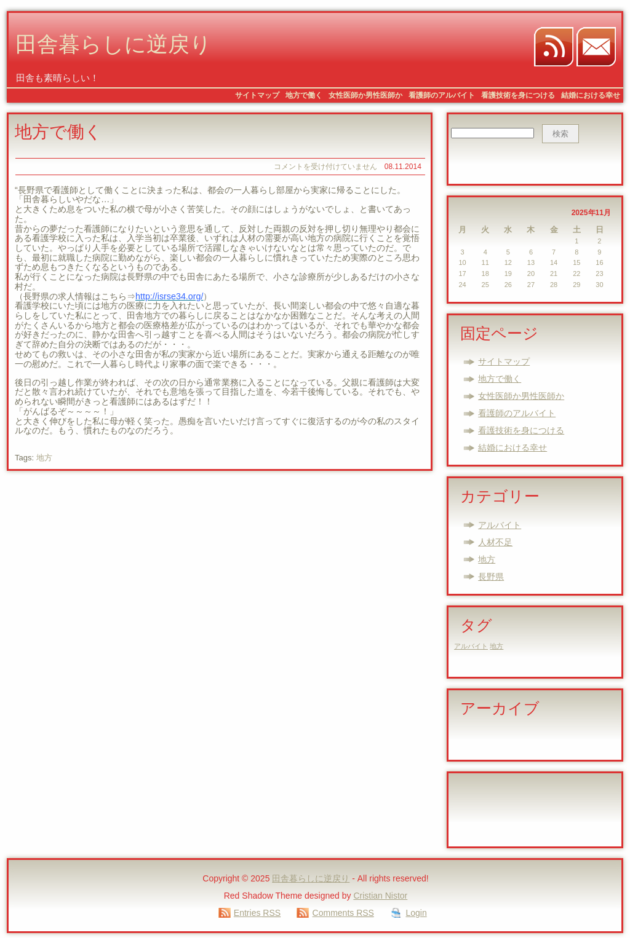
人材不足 (495, 542)
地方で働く (303, 95)
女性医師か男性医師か (365, 95)
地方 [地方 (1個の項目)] (496, 646)
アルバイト (499, 525)
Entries (257, 913)
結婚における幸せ (590, 95)
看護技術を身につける (518, 95)
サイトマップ (257, 95)
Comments (343, 913)
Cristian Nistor (380, 896)
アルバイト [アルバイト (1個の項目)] (471, 646)
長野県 (491, 576)
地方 (44, 457)
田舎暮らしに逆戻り (113, 46)
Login (415, 913)
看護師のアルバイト (442, 95)
